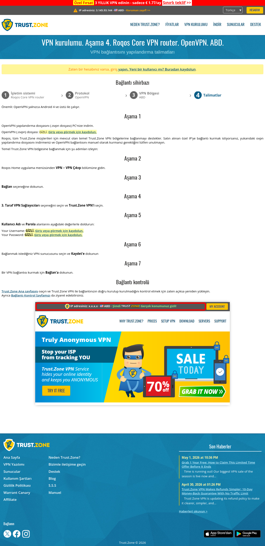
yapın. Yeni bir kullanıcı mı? (141, 69)
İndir (217, 25)
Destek (255, 25)
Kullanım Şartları (17, 478)
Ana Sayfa (11, 457)
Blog (52, 478)
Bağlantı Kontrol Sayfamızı (30, 295)
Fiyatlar (172, 25)
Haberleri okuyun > (193, 511)
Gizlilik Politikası (17, 485)
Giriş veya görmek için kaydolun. (72, 132)
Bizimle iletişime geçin (67, 464)
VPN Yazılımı (13, 464)
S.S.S (52, 485)
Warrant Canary (16, 492)
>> (177, 2)
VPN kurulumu (195, 25)
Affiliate (10, 499)
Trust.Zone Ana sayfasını (20, 291)
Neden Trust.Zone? (145, 25)
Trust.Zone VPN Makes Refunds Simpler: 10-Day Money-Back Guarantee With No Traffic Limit (217, 491)
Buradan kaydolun (180, 69)
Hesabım (255, 10)
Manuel (55, 492)
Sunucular (236, 25)
